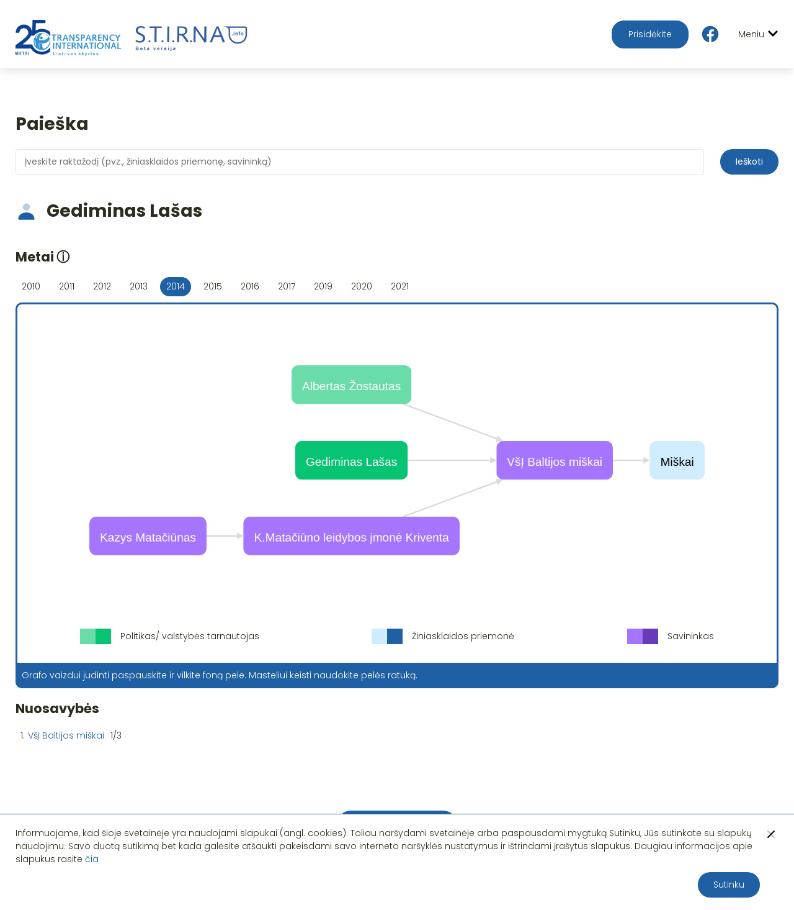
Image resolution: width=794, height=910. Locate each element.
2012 (102, 286)
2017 (286, 286)
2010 (31, 286)
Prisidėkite (650, 34)
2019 (323, 286)
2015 (212, 286)
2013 (139, 286)
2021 (400, 286)
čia (92, 859)
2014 (175, 286)
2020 (361, 286)
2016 (250, 286)
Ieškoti (749, 161)
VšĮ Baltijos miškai (66, 735)
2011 (66, 286)
